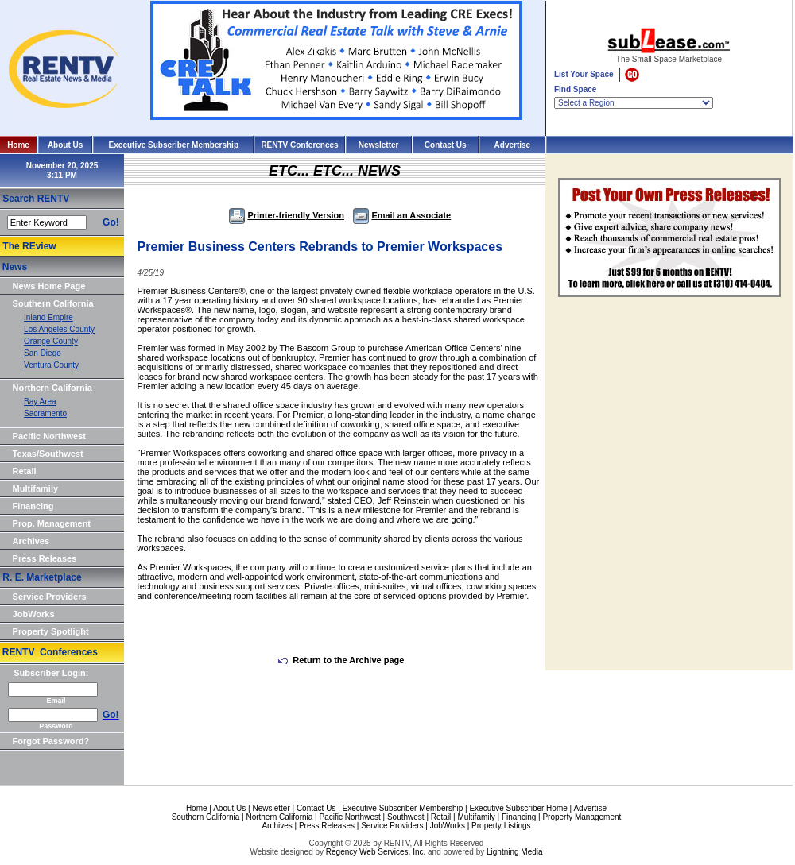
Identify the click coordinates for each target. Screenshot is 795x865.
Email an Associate (402, 215)
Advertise (512, 145)
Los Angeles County (59, 329)
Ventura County (51, 365)
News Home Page (49, 286)
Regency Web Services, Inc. (375, 852)
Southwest (406, 817)
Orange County (51, 341)
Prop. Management (52, 523)
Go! (111, 222)
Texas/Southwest (48, 453)
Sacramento (45, 413)
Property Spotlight (51, 631)
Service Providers (50, 596)
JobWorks (34, 614)
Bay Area (40, 401)
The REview (29, 246)
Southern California (53, 303)
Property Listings (500, 825)
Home (18, 145)
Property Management (581, 817)
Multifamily (35, 488)
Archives (31, 541)
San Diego (42, 353)
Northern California (52, 387)
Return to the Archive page (341, 660)
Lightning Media (515, 852)
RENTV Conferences (299, 145)
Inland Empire (48, 317)
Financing (33, 506)
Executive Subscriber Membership (173, 145)
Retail (25, 471)
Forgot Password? (51, 741)
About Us (65, 145)
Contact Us (446, 145)
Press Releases (45, 558)
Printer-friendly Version (286, 215)
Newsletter (379, 145)
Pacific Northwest (49, 436)
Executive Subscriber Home (518, 808)
